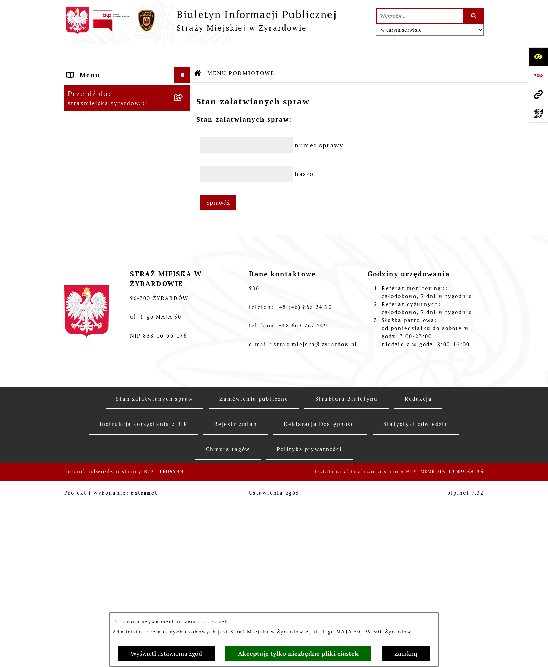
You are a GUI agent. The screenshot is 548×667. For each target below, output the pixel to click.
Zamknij (405, 654)
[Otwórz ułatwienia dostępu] (538, 56)
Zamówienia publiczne (253, 581)
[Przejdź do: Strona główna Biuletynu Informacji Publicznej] (198, 52)
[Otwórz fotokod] (538, 113)
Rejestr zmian (235, 606)
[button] (184, 70)
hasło (304, 153)
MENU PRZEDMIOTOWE (108, 171)
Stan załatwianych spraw (154, 581)
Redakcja (418, 581)
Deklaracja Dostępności (320, 606)
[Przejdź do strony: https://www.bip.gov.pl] (538, 75)
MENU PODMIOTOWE (103, 70)
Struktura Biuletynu (346, 581)
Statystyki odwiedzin (415, 606)
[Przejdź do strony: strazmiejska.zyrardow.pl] (538, 94)
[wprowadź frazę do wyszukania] (420, 16)
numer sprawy (319, 124)
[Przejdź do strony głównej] (200, 20)
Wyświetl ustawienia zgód (166, 654)
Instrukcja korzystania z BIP (143, 606)
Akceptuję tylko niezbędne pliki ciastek (298, 654)
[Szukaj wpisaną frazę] (474, 16)
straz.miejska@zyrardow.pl (315, 526)
